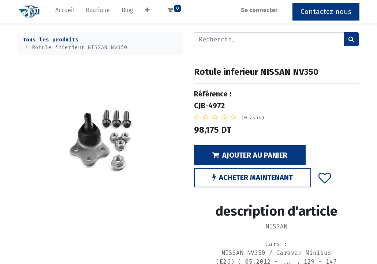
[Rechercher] (351, 39)
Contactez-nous (325, 11)
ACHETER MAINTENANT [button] (252, 177)
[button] (148, 11)
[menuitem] (65, 11)
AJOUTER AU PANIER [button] (249, 155)
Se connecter (258, 10)
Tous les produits (51, 39)
